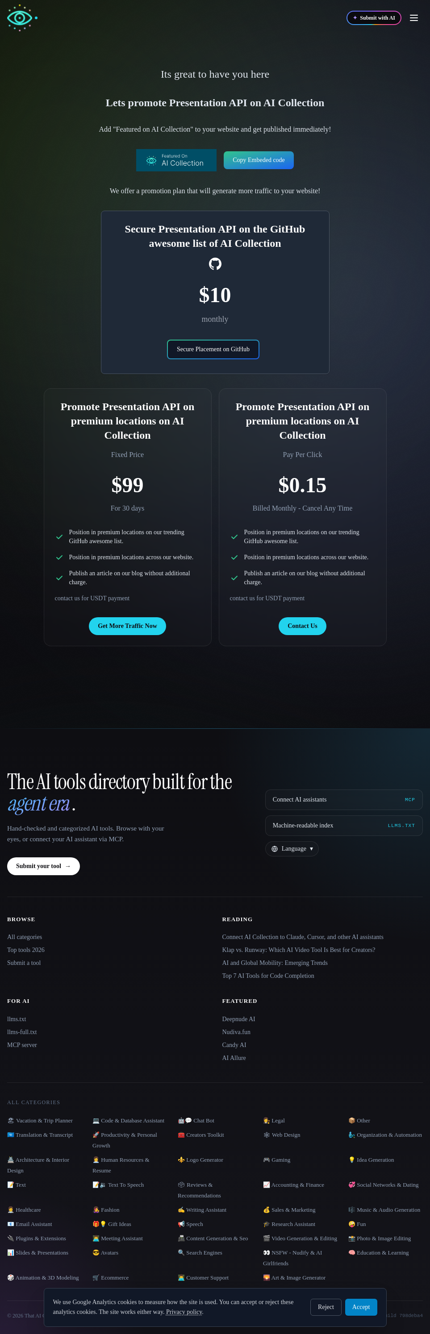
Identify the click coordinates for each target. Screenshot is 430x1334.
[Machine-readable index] (344, 825)
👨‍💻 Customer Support (203, 1277)
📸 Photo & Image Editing (379, 1238)
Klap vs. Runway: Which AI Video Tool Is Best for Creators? (299, 950)
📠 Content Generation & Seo (213, 1238)
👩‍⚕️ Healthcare (24, 1209)
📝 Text (16, 1184)
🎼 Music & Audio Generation (384, 1209)
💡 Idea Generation (371, 1159)
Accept (361, 1307)
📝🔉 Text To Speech (118, 1184)
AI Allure (234, 1058)
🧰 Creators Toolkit (201, 1134)
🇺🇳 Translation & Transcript (40, 1134)
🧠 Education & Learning (378, 1252)
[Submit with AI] (374, 18)
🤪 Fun (357, 1224)
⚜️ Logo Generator (200, 1159)
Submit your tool (43, 866)
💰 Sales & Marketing (289, 1209)
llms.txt (16, 1019)
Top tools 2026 (26, 950)
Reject (326, 1307)
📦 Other (359, 1120)
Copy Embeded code (259, 160)
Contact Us (302, 626)
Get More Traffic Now (127, 626)
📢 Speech (190, 1224)
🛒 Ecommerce (110, 1277)
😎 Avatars (105, 1252)
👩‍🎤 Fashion (105, 1209)
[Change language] (292, 848)
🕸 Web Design (282, 1134)
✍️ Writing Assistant (202, 1209)
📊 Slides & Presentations (37, 1252)
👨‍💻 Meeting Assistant (117, 1238)
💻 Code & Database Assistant (128, 1120)
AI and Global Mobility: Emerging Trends (275, 963)
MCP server (22, 1045)
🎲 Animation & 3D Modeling (43, 1277)
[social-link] (215, 264)
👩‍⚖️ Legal (274, 1120)
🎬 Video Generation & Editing (300, 1238)
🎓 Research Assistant (289, 1224)
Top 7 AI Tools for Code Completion (268, 975)
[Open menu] (414, 18)
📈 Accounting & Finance (293, 1184)
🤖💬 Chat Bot (196, 1120)
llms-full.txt (22, 1032)
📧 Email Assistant (29, 1224)
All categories (24, 937)
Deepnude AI (238, 1019)
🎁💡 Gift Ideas (111, 1224)
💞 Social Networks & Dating (383, 1184)
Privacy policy (184, 1312)
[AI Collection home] (22, 18)
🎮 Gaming (276, 1159)
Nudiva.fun (236, 1032)
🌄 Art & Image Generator (294, 1277)
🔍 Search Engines (200, 1252)
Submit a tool (24, 963)
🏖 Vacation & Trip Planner (40, 1120)
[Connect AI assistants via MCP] (344, 800)
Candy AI (234, 1045)
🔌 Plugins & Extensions (36, 1238)
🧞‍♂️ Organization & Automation (385, 1134)
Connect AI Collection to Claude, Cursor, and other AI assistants (303, 937)
